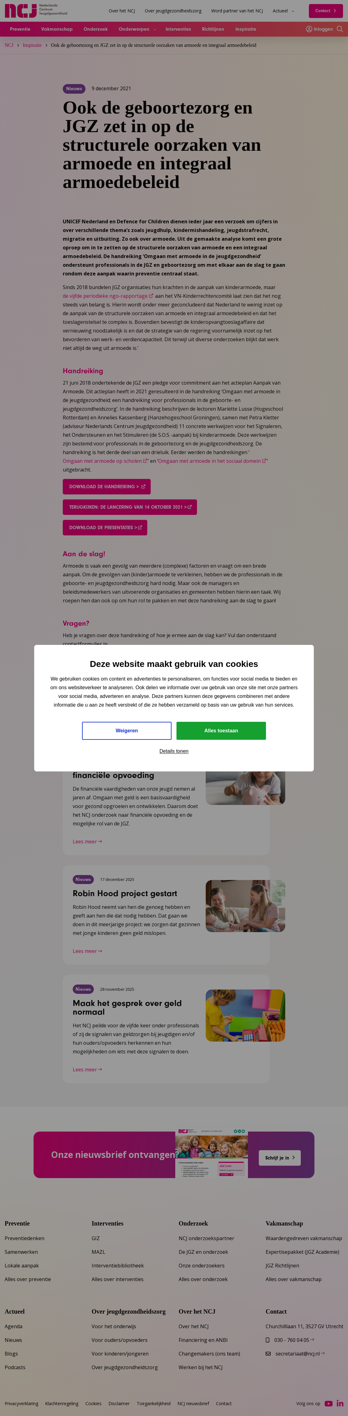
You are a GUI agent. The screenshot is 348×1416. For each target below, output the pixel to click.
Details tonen (173, 751)
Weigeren (127, 730)
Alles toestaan (221, 730)
